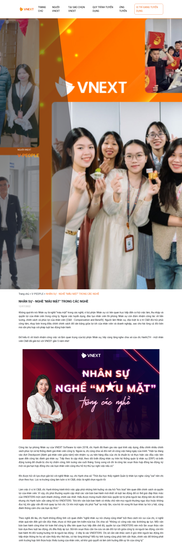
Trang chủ (24, 293)
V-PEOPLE (37, 293)
